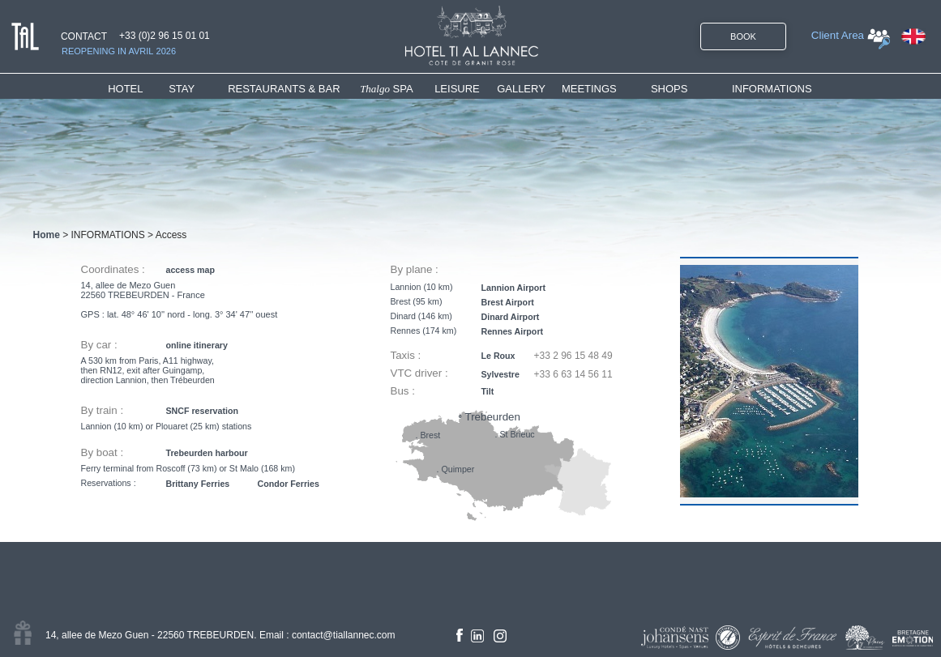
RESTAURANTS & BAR (284, 89)
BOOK (743, 36)
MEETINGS (589, 89)
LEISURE (457, 89)
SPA (386, 89)
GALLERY (521, 89)
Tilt (487, 391)
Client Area (837, 35)
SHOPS (669, 89)
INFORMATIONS (772, 89)
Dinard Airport (510, 317)
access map (190, 270)
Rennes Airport (512, 331)
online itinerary (197, 345)
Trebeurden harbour (207, 453)
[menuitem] (138, 89)
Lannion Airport (513, 287)
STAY (182, 89)
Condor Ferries (288, 483)
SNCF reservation (202, 411)
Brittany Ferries (198, 483)
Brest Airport (507, 302)
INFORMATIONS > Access (129, 235)
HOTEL (128, 89)
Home (46, 235)
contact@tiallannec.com (344, 635)
